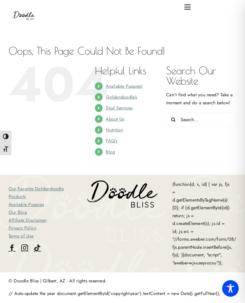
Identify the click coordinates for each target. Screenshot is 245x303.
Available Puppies (26, 204)
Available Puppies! (124, 86)
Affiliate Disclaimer (28, 220)
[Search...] (201, 119)
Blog (110, 152)
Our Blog (18, 212)
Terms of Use (21, 236)
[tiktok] (37, 247)
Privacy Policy (22, 228)
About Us (115, 119)
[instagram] (24, 247)
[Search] (173, 119)
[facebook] (12, 247)
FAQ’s (111, 140)
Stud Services (119, 108)
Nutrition (114, 130)
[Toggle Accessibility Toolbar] (230, 288)
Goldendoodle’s (121, 97)
